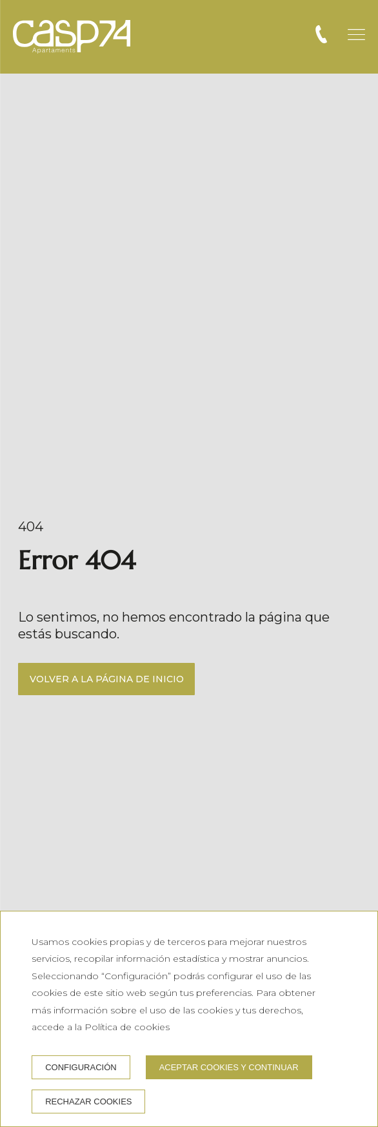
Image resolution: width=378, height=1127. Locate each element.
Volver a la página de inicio (107, 679)
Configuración (81, 1067)
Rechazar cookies (88, 1101)
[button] (356, 34)
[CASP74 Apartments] (71, 37)
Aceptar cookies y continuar (229, 1067)
